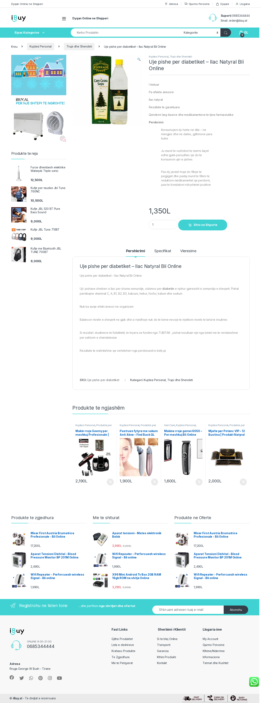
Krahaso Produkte (123, 651)
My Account (210, 639)
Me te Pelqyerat (122, 663)
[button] (139, 59)
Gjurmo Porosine (197, 4)
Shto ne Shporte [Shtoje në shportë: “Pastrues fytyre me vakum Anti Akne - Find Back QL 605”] (154, 482)
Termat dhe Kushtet (215, 663)
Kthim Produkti (166, 657)
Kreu (14, 46)
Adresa (171, 4)
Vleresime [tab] (188, 251)
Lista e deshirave (123, 645)
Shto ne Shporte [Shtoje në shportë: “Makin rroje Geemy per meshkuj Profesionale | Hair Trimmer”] (110, 482)
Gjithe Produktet (122, 639)
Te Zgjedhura (120, 657)
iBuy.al (17, 698)
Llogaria (242, 4)
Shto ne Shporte (205, 225)
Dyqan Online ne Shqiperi (27, 4)
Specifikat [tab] (162, 251)
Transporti (163, 645)
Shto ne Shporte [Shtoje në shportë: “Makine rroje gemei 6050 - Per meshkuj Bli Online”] (199, 482)
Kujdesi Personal (41, 46)
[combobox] (126, 32)
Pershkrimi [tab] (135, 251)
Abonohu (236, 609)
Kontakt (162, 663)
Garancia (163, 651)
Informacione (211, 657)
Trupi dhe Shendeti (79, 46)
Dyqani (222, 4)
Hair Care (169, 425)
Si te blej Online (167, 639)
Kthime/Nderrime (214, 651)
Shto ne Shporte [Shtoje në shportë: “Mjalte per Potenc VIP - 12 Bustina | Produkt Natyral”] (243, 482)
